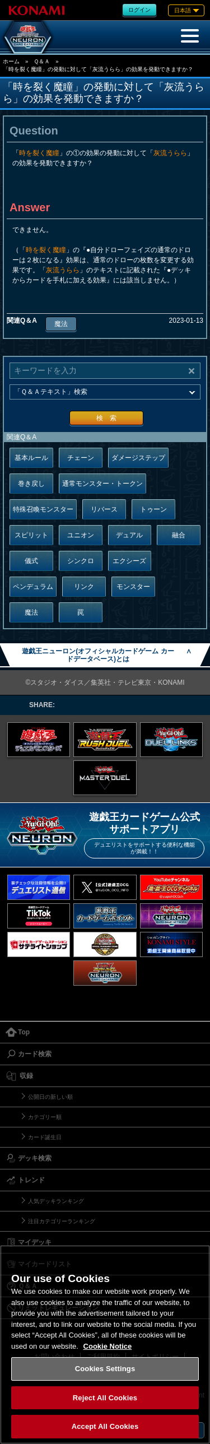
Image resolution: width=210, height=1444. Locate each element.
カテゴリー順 (45, 1117)
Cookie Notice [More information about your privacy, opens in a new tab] (107, 1346)
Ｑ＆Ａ (42, 61)
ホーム (11, 61)
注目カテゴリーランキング (61, 1221)
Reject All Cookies (105, 1398)
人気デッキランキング (56, 1201)
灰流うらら (170, 153)
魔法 (61, 324)
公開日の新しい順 (50, 1097)
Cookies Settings (105, 1368)
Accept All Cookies (105, 1426)
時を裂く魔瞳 (39, 153)
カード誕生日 (45, 1137)
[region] (105, 1344)
